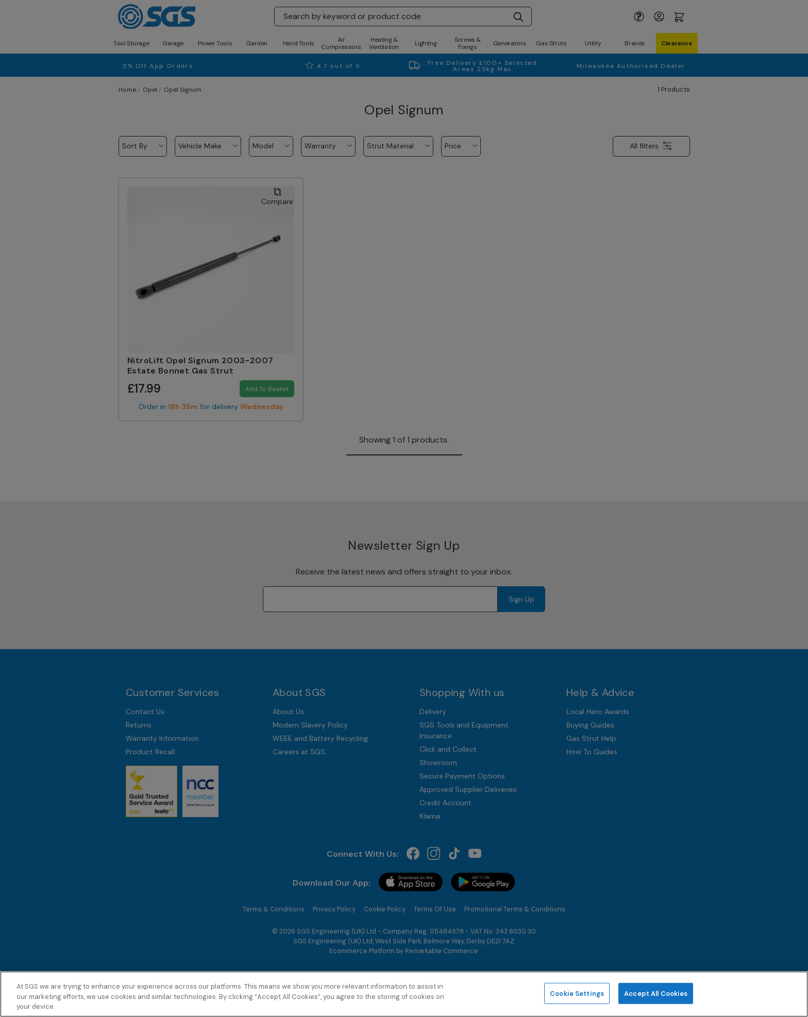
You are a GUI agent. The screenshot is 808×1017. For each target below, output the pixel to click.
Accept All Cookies (655, 993)
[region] (404, 994)
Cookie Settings (577, 993)
